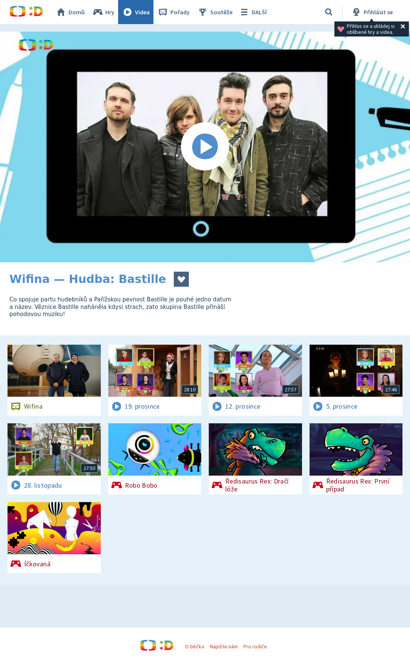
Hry (103, 12)
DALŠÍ (252, 12)
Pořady (173, 12)
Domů (70, 12)
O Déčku (194, 646)
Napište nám (224, 646)
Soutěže (214, 12)
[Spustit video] (205, 147)
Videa (136, 12)
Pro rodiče (255, 646)
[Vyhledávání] (328, 12)
